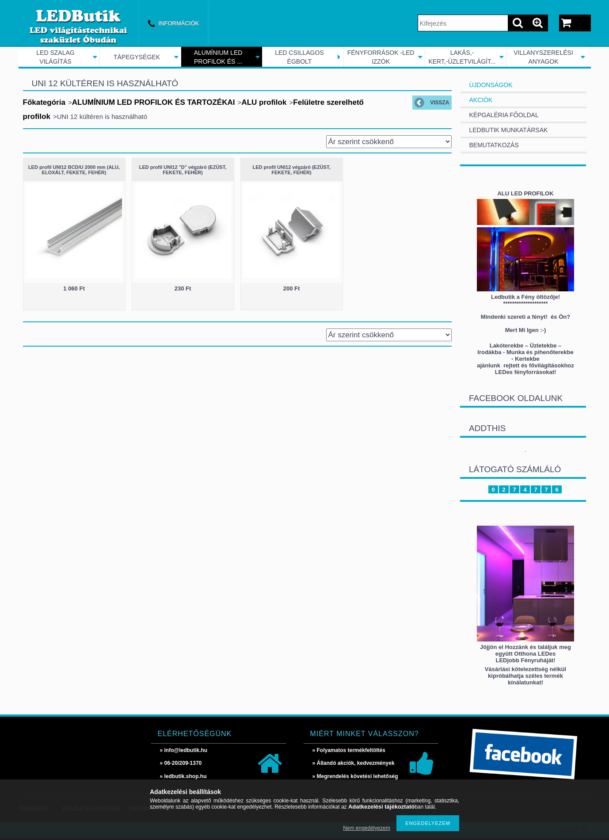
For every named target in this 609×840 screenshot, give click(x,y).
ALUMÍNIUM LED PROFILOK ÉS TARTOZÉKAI (153, 102)
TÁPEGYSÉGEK (137, 57)
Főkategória (44, 102)
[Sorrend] (389, 141)
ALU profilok (263, 102)
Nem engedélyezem (366, 828)
